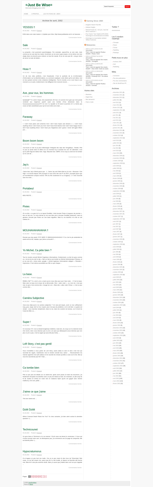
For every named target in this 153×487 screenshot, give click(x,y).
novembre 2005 (117, 269)
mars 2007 (116, 231)
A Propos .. (35, 14)
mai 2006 (116, 254)
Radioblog (116, 66)
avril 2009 (116, 173)
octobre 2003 (117, 333)
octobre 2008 (117, 188)
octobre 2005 (117, 272)
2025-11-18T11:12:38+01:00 (94, 71)
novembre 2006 (117, 239)
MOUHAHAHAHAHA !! (35, 230)
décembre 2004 (117, 297)
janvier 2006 (116, 264)
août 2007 (116, 221)
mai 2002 (116, 376)
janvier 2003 (116, 355)
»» (45, 476)
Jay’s (25, 164)
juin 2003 (116, 343)
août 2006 (116, 247)
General (39, 30)
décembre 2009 (117, 155)
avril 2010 (116, 150)
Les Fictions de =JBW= (52, 14)
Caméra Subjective (33, 298)
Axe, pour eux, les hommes (38, 92)
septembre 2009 (118, 163)
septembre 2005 (118, 274)
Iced (114, 64)
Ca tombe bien (31, 367)
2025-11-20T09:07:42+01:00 (94, 56)
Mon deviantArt (90, 99)
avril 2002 (116, 378)
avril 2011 (116, 120)
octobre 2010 (117, 135)
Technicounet (30, 429)
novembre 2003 (117, 330)
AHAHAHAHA (116, 30)
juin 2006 (116, 252)
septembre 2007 (118, 219)
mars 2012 (116, 105)
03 (35, 476)
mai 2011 (116, 117)
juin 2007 (116, 224)
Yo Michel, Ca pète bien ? (37, 250)
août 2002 (116, 368)
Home (26, 14)
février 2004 (116, 323)
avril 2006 (116, 257)
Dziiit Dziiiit (29, 409)
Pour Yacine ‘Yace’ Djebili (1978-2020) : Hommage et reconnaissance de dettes (97, 34)
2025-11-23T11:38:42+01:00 (94, 49)
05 (40, 476)
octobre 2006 (117, 242)
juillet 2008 (116, 196)
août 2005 (116, 277)
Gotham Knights (90, 27)
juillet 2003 (116, 340)
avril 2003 (116, 348)
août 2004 (116, 307)
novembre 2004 (117, 300)
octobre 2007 (117, 216)
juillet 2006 (116, 249)
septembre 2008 (118, 191)
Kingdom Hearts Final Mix (93, 25)
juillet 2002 (116, 371)
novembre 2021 (117, 95)
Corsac (115, 47)
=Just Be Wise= (39, 5)
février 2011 (116, 125)
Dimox (31, 484)
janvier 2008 (116, 209)
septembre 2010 (118, 138)
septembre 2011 (118, 110)
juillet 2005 (116, 279)
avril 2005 (116, 287)
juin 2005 (116, 282)
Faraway (27, 116)
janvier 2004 (116, 325)
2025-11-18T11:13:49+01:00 (94, 64)
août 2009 (116, 166)
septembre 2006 (118, 244)
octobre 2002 (117, 363)
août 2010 (116, 140)
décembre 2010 (117, 130)
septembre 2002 (118, 366)
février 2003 (116, 353)
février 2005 (116, 292)
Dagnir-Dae (89, 97)
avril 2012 (116, 102)
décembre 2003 (117, 328)
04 (37, 476)
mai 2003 (116, 345)
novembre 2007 (117, 214)
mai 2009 (116, 171)
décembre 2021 (117, 92)
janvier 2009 (116, 181)
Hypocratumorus (32, 451)
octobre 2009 (117, 160)
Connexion (116, 76)
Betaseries (90, 45)
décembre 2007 (117, 211)
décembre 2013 (117, 97)
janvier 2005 (116, 295)
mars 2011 (116, 123)
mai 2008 (116, 201)
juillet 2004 (116, 310)
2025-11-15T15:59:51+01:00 (94, 80)
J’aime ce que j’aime (34, 391)
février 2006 (116, 262)
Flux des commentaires (120, 81)
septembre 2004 (118, 305)
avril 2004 (116, 317)
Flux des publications (119, 78)
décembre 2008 (117, 183)
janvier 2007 (116, 236)
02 (32, 476)
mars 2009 (116, 176)
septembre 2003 (118, 335)
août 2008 (116, 193)
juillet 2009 (116, 168)
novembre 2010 (117, 133)
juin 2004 (116, 312)
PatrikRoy (116, 50)
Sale (25, 45)
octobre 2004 (117, 302)
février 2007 (116, 234)
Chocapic (116, 42)
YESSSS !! (29, 27)
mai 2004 (116, 315)
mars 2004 (116, 320)
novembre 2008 (117, 186)
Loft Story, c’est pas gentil (37, 343)
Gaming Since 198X (94, 21)
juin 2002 (116, 373)
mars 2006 (116, 259)
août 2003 (116, 338)
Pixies (26, 206)
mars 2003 (116, 350)
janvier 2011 (116, 128)
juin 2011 (116, 115)
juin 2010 (116, 145)
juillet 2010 (116, 143)
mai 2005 (116, 285)
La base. (27, 274)
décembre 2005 (117, 267)
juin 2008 (116, 198)
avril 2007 (116, 229)
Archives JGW (117, 61)
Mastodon (89, 94)
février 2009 (116, 178)
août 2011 (116, 112)
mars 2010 (116, 153)
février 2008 (116, 206)
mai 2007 (116, 226)
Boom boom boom (33, 140)
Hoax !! (27, 69)
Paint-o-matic (90, 102)
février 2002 (116, 383)
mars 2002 (116, 381)
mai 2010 (116, 148)
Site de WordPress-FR (119, 83)
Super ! (27, 321)
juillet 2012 (116, 100)
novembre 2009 (117, 158)
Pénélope (116, 52)
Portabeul (28, 188)
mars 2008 (116, 204)
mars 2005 (116, 290)
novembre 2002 (117, 361)
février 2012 (116, 107)
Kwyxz (115, 45)
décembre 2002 (117, 358)
